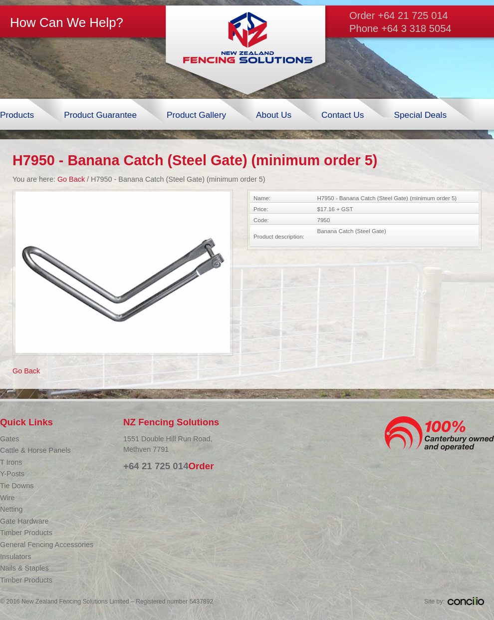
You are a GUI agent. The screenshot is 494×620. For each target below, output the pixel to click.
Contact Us (342, 115)
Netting (11, 509)
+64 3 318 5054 (416, 28)
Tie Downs (16, 486)
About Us (273, 115)
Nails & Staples (24, 568)
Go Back (71, 179)
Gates (9, 439)
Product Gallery (196, 115)
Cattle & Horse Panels (35, 450)
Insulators (15, 557)
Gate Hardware (24, 521)
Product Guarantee (100, 115)
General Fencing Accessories (46, 545)
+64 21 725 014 (413, 15)
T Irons (11, 462)
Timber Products (26, 533)
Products (17, 115)
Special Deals (420, 115)
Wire (7, 498)
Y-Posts (12, 474)
